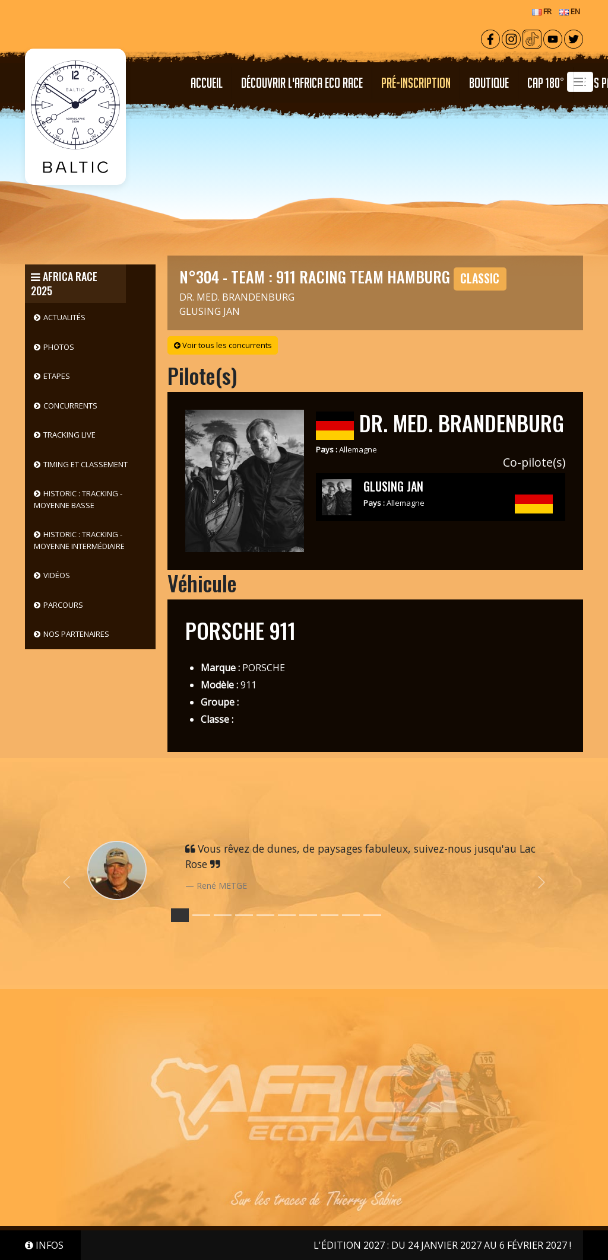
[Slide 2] (223, 915)
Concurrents (70, 405)
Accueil (207, 83)
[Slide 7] (329, 915)
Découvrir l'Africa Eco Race (302, 83)
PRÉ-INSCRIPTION (416, 83)
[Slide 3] (244, 915)
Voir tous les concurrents (223, 345)
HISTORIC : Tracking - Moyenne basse (78, 499)
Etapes (56, 376)
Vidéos (56, 575)
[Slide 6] (308, 915)
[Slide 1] (201, 915)
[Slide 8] (351, 915)
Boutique (489, 83)
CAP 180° (545, 83)
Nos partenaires (76, 634)
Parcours (63, 604)
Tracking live (69, 434)
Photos (58, 347)
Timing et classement (85, 464)
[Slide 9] (372, 915)
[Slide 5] (287, 915)
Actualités (64, 317)
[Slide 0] (180, 915)
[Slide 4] (265, 915)
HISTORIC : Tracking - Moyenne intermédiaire (79, 540)
